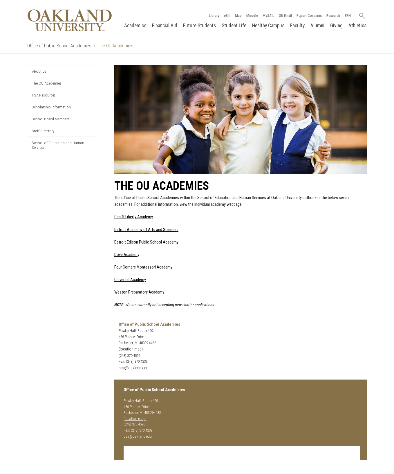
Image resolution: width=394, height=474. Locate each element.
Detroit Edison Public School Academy (146, 242)
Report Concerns (309, 15)
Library (214, 15)
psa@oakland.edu (133, 368)
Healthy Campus (268, 25)
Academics (135, 25)
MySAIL (268, 15)
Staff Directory (43, 130)
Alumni (317, 25)
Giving (336, 25)
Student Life (234, 25)
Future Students (199, 25)
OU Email (285, 15)
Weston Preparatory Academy (139, 292)
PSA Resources (44, 95)
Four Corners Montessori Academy (143, 267)
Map (238, 15)
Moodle (252, 15)
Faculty (297, 25)
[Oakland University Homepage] (70, 20)
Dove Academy (126, 254)
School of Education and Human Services (58, 145)
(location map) (131, 349)
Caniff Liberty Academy (133, 216)
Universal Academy (130, 279)
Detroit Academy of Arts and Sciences (146, 229)
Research (333, 15)
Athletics (357, 25)
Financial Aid (164, 25)
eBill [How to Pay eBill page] (227, 15)
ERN (348, 15)
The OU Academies (47, 83)
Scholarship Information (51, 107)
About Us (39, 71)
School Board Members (50, 119)
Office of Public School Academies (59, 46)
